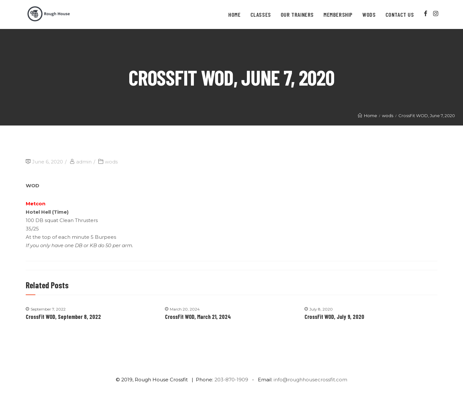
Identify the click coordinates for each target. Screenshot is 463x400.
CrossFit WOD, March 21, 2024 (198, 316)
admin (84, 162)
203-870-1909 (231, 380)
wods (111, 162)
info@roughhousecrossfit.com (310, 380)
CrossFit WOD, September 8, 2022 (63, 316)
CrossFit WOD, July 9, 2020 (334, 316)
